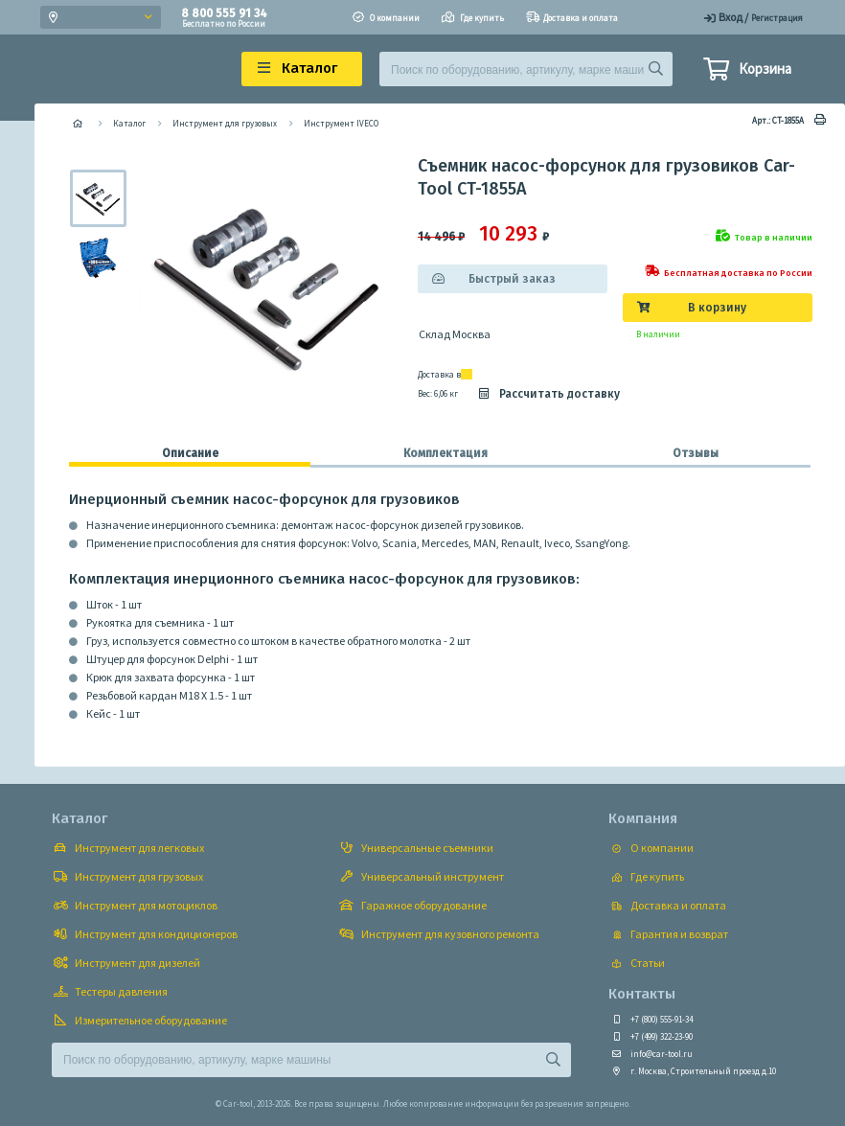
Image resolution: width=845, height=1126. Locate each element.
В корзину (717, 307)
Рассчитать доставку (548, 394)
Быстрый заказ (512, 279)
